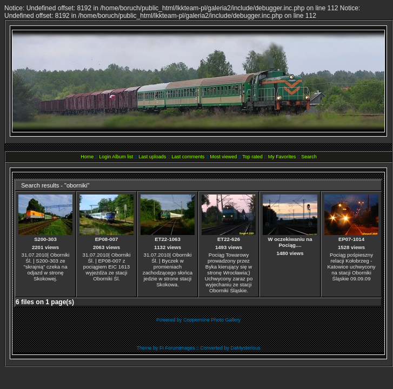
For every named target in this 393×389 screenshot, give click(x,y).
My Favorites (282, 156)
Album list (122, 156)
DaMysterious (246, 348)
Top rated (252, 156)
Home (87, 156)
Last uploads (152, 156)
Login (105, 156)
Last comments (187, 156)
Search (309, 156)
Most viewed (223, 156)
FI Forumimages (177, 348)
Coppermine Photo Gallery (212, 320)
